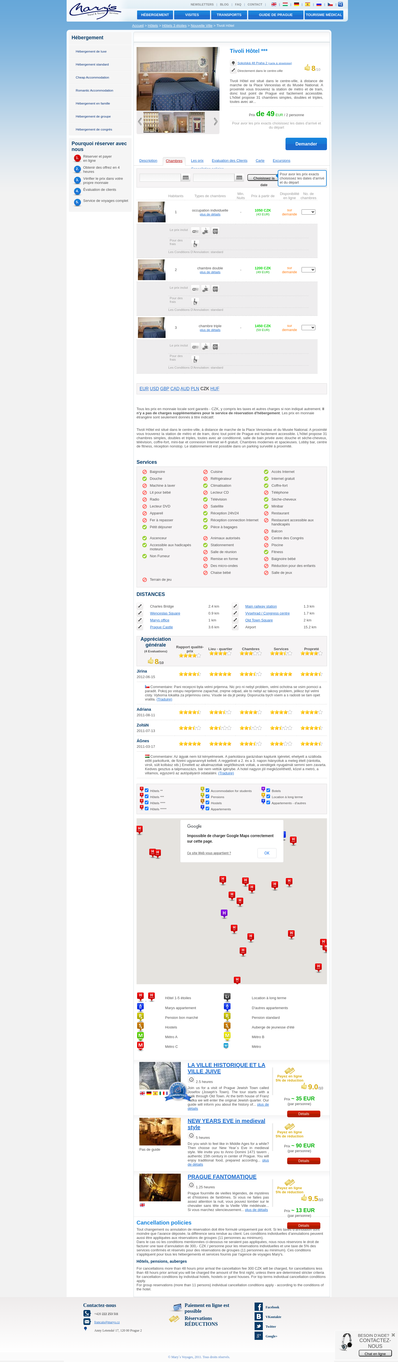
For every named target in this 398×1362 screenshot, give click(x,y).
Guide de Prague (276, 15)
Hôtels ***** (158, 809)
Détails (303, 1114)
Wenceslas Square (165, 613)
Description (148, 160)
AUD (185, 388)
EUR (144, 388)
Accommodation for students (231, 791)
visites (192, 15)
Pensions (217, 797)
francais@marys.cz (107, 1322)
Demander (306, 144)
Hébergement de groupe (93, 116)
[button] (232, 896)
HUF (214, 388)
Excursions (281, 160)
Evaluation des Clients (230, 160)
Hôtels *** (157, 797)
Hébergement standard (92, 64)
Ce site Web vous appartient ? (209, 853)
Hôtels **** (157, 803)
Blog (224, 4)
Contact (255, 4)
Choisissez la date (264, 178)
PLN (195, 388)
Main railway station (261, 606)
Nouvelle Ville (202, 26)
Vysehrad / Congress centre (267, 613)
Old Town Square (259, 620)
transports (229, 15)
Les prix (197, 160)
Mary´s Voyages (182, 1357)
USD (154, 388)
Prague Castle (161, 627)
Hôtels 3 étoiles (174, 26)
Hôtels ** (156, 791)
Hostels (216, 803)
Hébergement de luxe (91, 51)
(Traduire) (164, 699)
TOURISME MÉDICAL (324, 15)
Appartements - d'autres (289, 803)
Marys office (159, 620)
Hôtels (153, 26)
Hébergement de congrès (94, 129)
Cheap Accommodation (92, 77)
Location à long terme (287, 797)
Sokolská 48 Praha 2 (264, 63)
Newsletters (202, 4)
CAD (175, 388)
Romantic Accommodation (94, 90)
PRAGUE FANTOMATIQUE (222, 1177)
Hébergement (155, 15)
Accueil (138, 26)
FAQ (238, 4)
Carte (260, 160)
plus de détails (210, 214)
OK (267, 853)
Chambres (174, 161)
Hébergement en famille (93, 103)
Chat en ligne (375, 1354)
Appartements (221, 809)
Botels (276, 791)
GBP (164, 388)
